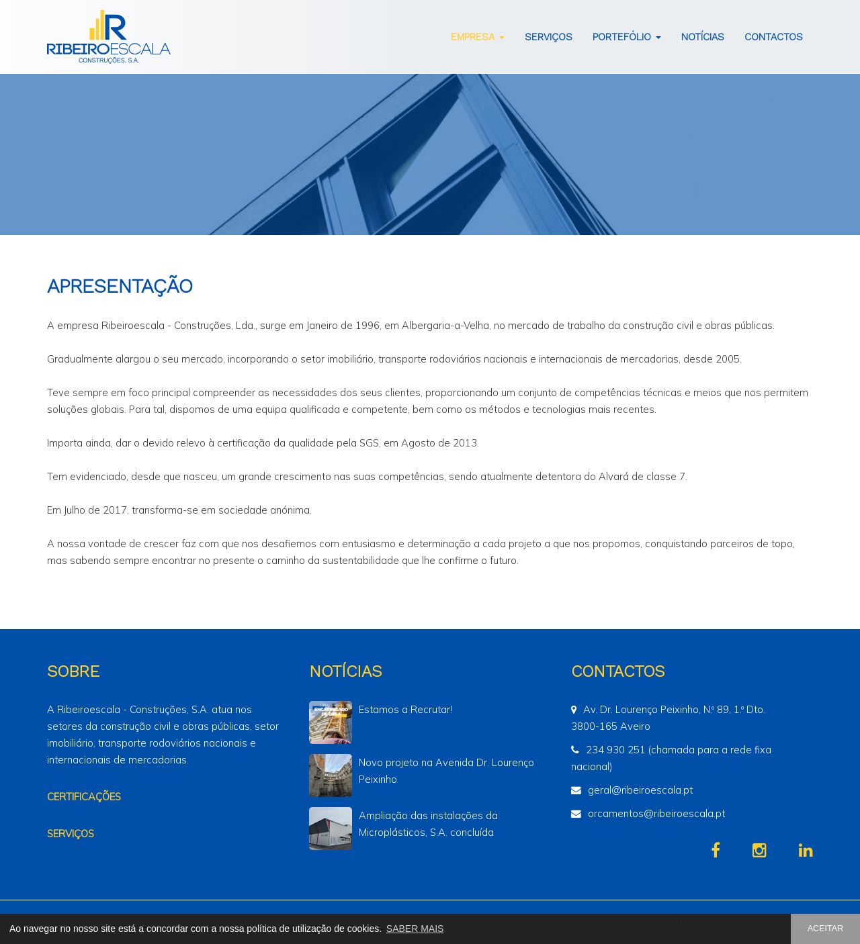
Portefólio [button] (627, 37)
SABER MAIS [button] (415, 928)
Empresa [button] (478, 37)
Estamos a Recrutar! (405, 709)
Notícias (702, 37)
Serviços (548, 37)
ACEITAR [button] (826, 928)
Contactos (773, 37)
